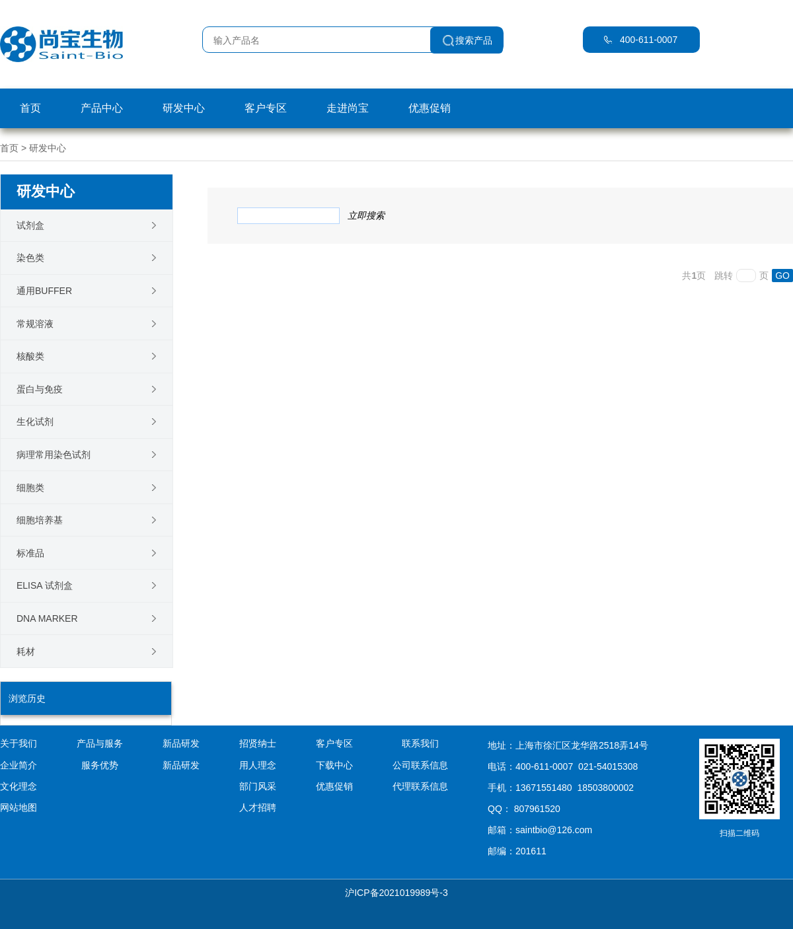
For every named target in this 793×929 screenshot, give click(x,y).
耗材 (26, 651)
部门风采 (257, 786)
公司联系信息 (420, 765)
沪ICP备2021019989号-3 (396, 892)
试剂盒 (30, 225)
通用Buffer (44, 290)
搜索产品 (473, 40)
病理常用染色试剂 (54, 454)
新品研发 (181, 765)
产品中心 (102, 108)
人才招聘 (257, 807)
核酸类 (30, 356)
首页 (30, 108)
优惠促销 (429, 108)
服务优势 (99, 765)
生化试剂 (35, 421)
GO (782, 275)
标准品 (30, 553)
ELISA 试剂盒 (45, 585)
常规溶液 (35, 323)
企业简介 (18, 765)
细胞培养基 (40, 520)
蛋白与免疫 (40, 389)
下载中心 (334, 765)
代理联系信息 (420, 786)
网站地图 (18, 807)
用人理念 (257, 765)
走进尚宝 (347, 108)
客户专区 (266, 108)
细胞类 (30, 487)
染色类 (30, 257)
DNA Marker (47, 618)
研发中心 (184, 108)
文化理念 (18, 786)
